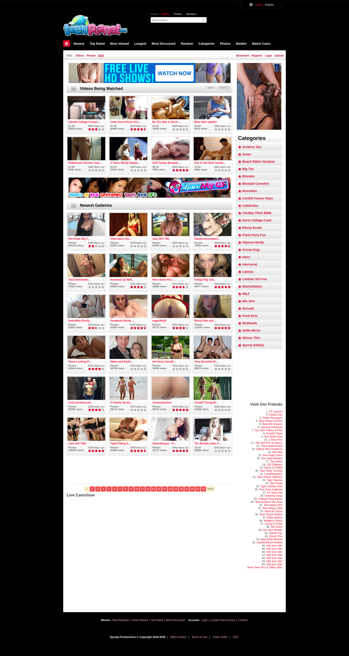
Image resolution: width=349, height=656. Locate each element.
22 (203, 488)
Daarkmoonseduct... (207, 238)
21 (197, 488)
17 (175, 488)
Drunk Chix (275, 536)
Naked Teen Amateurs (269, 449)
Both (101, 55)
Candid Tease (274, 433)
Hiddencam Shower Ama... (84, 162)
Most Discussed (163, 43)
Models (241, 43)
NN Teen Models (273, 530)
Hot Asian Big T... (79, 238)
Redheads (249, 323)
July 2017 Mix (160, 238)
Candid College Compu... (84, 122)
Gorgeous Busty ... (122, 320)
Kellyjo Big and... (205, 279)
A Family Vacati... (121, 402)
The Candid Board (271, 445)
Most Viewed (119, 43)
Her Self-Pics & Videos (269, 442)
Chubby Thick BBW (256, 213)
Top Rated (97, 43)
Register (265, 4)
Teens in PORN (273, 467)
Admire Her (275, 533)
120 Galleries (274, 464)
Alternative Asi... (120, 238)
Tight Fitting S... (120, 443)
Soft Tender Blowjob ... (166, 162)
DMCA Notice (178, 637)
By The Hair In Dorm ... (166, 122)
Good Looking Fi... (79, 361)
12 (147, 488)
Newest (78, 43)
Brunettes (249, 191)
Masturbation (252, 286)
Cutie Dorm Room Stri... (125, 122)
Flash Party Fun (254, 235)
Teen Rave (276, 483)
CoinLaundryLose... (80, 402)
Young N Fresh (273, 523)
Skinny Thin (251, 338)
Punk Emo (250, 316)
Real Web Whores (271, 539)
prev (210, 87)
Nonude (248, 308)
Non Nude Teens (272, 455)
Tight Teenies (274, 480)
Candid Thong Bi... (206, 402)
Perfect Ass (275, 414)
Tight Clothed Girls (271, 486)
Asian (246, 154)
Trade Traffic (220, 637)
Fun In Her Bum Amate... (209, 162)
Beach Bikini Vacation (258, 161)
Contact (243, 620)
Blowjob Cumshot (255, 183)
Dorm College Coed (256, 220)
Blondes (248, 176)
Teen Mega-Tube (272, 508)
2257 (236, 637)
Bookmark (242, 55)
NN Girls (277, 452)
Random (187, 43)
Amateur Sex (252, 147)
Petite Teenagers (272, 417)
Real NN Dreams (272, 424)
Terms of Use (199, 637)
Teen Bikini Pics (273, 505)
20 (192, 488)
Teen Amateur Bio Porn (268, 502)
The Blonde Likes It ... (208, 443)
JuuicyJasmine (161, 402)
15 (164, 488)
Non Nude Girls (273, 436)
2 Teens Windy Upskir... (125, 162)
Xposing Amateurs (271, 427)
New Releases (120, 620)
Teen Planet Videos (271, 514)
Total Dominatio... (79, 279)
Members (191, 14)
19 (186, 488)
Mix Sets (248, 301)
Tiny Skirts (276, 461)
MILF (246, 294)
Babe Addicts (274, 517)
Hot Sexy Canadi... (164, 361)
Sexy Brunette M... (205, 361)
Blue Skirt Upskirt (205, 122)
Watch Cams (261, 43)
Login (268, 55)
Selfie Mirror (251, 330)
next (224, 87)
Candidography (273, 474)
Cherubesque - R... (164, 443)
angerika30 (159, 320)
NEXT (211, 488)
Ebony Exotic (252, 227)
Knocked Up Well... (122, 279)
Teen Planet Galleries (269, 477)
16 (169, 488)
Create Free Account (223, 620)
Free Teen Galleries (271, 489)
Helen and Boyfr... (121, 361)
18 (181, 488)
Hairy (246, 257)
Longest (140, 43)
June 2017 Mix (77, 443)
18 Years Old (274, 492)
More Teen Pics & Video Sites (264, 567)
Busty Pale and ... (205, 320)
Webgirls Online (273, 520)
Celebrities (250, 205)
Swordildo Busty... (79, 320)
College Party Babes (270, 498)
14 (158, 488)
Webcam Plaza (273, 511)
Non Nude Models (271, 458)
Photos (178, 14)
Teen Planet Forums (270, 421)
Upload (279, 55)
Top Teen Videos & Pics (268, 430)
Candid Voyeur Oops (257, 198)
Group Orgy (251, 249)
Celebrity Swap (273, 495)
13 (153, 488)
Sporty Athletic (253, 345)
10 (136, 488)
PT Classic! (275, 411)
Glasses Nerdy (253, 242)
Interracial (249, 264)
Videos (165, 14)
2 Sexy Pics (275, 439)
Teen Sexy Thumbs (271, 470)
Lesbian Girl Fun (254, 279)
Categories (207, 43)
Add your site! (274, 545)
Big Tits (248, 169)
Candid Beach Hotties (269, 542)
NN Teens (276, 526)
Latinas (247, 271)
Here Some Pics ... (163, 279)
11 (142, 488)
